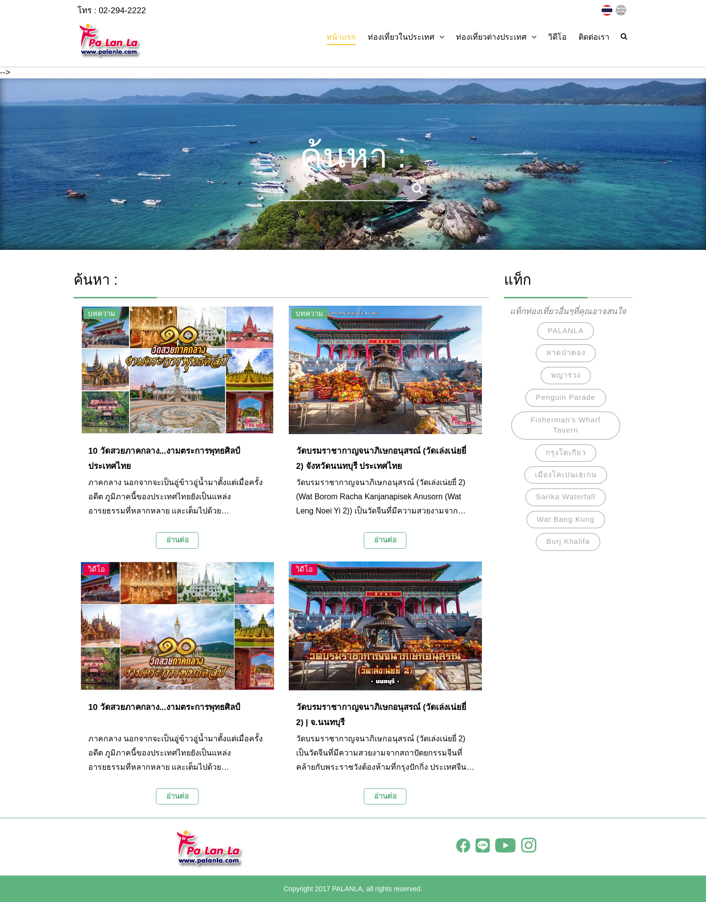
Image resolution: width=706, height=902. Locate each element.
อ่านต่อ (177, 540)
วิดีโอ (557, 37)
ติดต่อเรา (594, 37)
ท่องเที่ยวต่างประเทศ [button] (496, 37)
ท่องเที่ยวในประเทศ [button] (406, 37)
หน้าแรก (341, 37)
